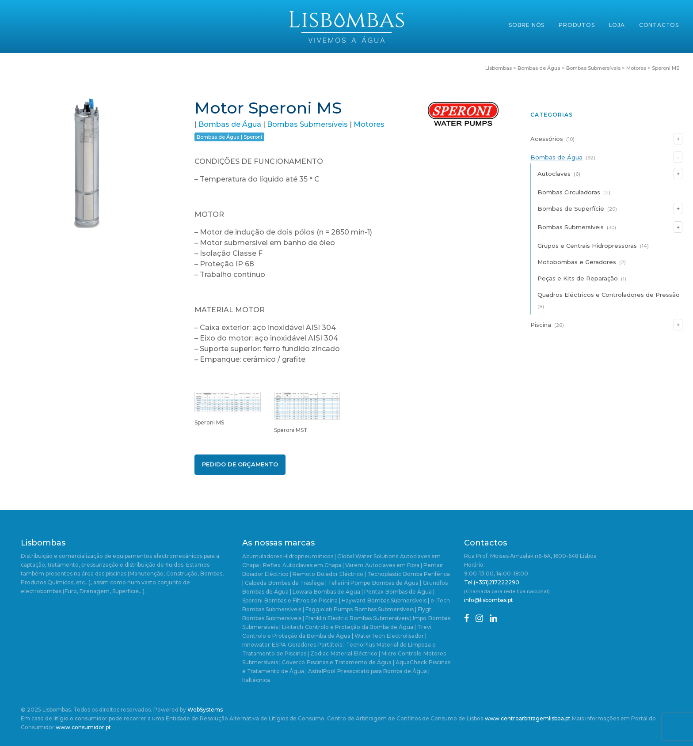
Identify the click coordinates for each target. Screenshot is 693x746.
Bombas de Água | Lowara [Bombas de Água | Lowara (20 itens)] (277, 591)
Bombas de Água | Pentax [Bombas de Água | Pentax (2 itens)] (349, 591)
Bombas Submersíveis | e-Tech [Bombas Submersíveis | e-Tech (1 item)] (408, 600)
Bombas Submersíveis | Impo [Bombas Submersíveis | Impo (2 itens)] (388, 618)
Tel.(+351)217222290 (491, 582)
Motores (369, 124)
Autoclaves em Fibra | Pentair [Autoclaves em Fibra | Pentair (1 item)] (404, 565)
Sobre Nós (526, 25)
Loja (617, 25)
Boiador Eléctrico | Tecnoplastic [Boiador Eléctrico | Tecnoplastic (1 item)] (359, 574)
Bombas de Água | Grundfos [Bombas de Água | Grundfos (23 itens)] (410, 582)
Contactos (659, 25)
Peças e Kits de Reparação (577, 278)
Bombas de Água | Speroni (229, 137)
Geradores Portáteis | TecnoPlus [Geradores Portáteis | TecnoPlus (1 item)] (331, 644)
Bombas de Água (229, 124)
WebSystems (205, 709)
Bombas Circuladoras (568, 192)
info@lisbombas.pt (488, 600)
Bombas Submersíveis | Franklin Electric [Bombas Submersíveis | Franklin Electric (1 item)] (295, 618)
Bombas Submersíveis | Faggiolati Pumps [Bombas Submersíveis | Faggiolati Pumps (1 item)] (297, 609)
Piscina (540, 324)
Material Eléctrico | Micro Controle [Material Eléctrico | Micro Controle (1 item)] (376, 653)
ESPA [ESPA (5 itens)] (279, 644)
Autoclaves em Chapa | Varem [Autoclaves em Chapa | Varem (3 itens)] (322, 565)
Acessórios (546, 138)
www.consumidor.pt (83, 727)
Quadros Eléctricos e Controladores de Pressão (608, 294)
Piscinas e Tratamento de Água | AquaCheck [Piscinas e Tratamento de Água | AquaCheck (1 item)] (367, 662)
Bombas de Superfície (570, 208)
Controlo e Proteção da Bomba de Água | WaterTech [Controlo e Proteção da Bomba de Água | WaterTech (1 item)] (313, 635)
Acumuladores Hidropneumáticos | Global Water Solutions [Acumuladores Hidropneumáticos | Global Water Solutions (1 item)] (320, 556)
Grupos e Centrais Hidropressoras (587, 245)
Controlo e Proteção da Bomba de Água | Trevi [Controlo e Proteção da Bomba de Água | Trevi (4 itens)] (368, 627)
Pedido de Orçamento (240, 464)
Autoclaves (554, 173)
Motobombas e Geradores (576, 261)
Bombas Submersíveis (307, 124)
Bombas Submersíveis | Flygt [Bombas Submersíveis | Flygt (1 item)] (392, 609)
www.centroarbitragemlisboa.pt (528, 718)
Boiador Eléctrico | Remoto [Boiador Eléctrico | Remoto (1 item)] (278, 574)
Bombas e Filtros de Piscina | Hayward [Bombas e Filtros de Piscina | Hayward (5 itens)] (315, 600)
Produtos (576, 25)
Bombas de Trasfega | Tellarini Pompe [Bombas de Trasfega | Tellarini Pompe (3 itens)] (319, 582)
